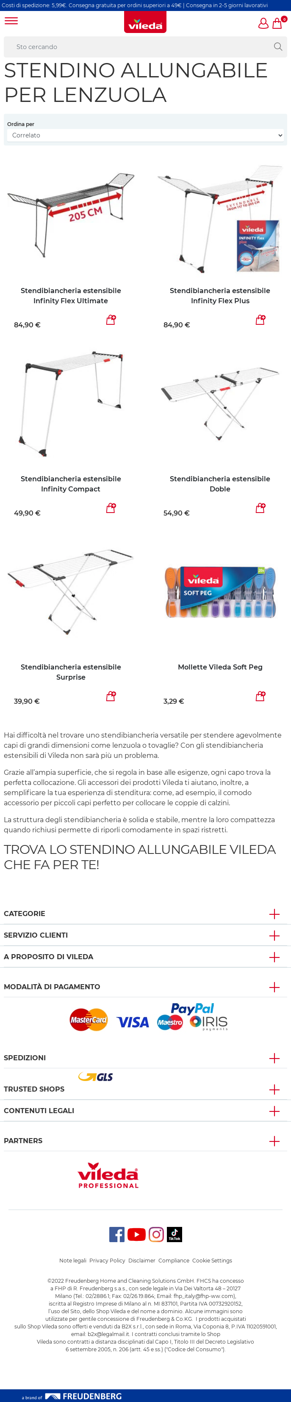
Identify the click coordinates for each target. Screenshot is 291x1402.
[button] (264, 24)
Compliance (173, 1260)
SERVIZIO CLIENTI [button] (36, 935)
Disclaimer (141, 1260)
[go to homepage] (145, 22)
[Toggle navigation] (11, 22)
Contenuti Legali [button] (39, 1111)
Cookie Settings (212, 1260)
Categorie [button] (24, 914)
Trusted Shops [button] (34, 1089)
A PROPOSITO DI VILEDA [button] (48, 957)
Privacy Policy (107, 1260)
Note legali (72, 1260)
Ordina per (20, 124)
